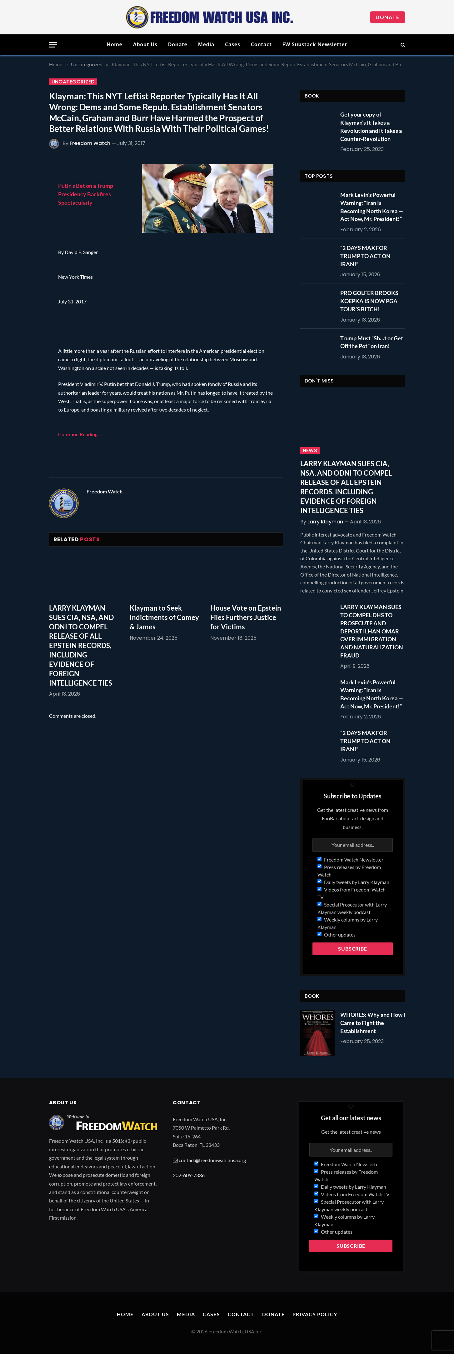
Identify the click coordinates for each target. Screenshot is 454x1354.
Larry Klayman (325, 521)
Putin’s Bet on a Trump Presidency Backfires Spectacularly (85, 194)
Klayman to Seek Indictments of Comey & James (164, 617)
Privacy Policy (314, 1314)
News (310, 450)
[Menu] (53, 45)
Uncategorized (73, 81)
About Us (145, 44)
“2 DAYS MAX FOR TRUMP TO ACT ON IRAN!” (365, 255)
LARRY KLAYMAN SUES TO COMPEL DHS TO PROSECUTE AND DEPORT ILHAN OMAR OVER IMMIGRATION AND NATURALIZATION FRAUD (371, 630)
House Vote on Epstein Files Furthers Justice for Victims (245, 617)
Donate (388, 17)
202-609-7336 (189, 1175)
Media (206, 44)
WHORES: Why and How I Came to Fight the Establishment (372, 1022)
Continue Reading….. (81, 434)
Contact (261, 44)
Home (114, 44)
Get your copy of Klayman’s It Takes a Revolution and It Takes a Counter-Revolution (371, 126)
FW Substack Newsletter (314, 44)
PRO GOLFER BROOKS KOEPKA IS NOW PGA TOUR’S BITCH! (369, 300)
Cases (232, 44)
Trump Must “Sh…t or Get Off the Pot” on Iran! (371, 342)
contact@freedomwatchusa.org (212, 1160)
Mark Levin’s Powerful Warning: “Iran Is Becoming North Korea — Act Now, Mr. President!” (371, 206)
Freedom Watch (90, 143)
